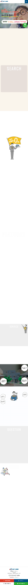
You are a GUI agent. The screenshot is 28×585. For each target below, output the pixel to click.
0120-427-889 (15, 575)
